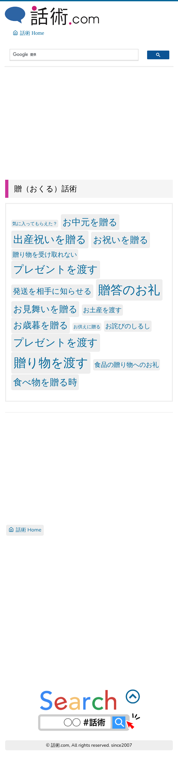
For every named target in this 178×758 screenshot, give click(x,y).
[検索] (68, 54)
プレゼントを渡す (55, 270)
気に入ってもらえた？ (34, 224)
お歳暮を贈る (40, 325)
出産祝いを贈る (49, 239)
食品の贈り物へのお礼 (126, 364)
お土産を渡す (102, 310)
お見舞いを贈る (45, 309)
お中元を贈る (89, 222)
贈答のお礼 (129, 290)
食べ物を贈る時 (45, 382)
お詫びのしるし (127, 326)
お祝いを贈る (120, 240)
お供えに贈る (86, 327)
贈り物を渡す (51, 363)
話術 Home (25, 529)
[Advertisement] (89, 121)
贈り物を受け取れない (45, 254)
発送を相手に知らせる (52, 291)
